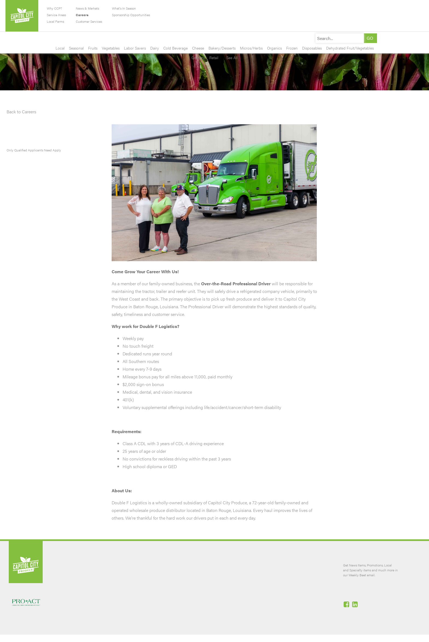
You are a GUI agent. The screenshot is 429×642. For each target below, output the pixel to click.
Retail (213, 57)
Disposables (312, 48)
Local (60, 48)
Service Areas (56, 14)
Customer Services (89, 21)
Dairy (154, 48)
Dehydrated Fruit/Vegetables (350, 48)
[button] (370, 38)
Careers (82, 14)
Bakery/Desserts (222, 48)
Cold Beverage (175, 48)
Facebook (347, 604)
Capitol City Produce (21, 15)
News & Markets (87, 8)
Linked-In (355, 604)
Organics (274, 48)
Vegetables (111, 48)
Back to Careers (21, 111)
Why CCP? (54, 8)
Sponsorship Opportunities (131, 14)
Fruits (92, 48)
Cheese (198, 48)
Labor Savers (135, 48)
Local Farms (55, 21)
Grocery (198, 57)
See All (230, 57)
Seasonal (76, 48)
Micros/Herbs (251, 48)
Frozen (292, 48)
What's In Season (124, 8)
